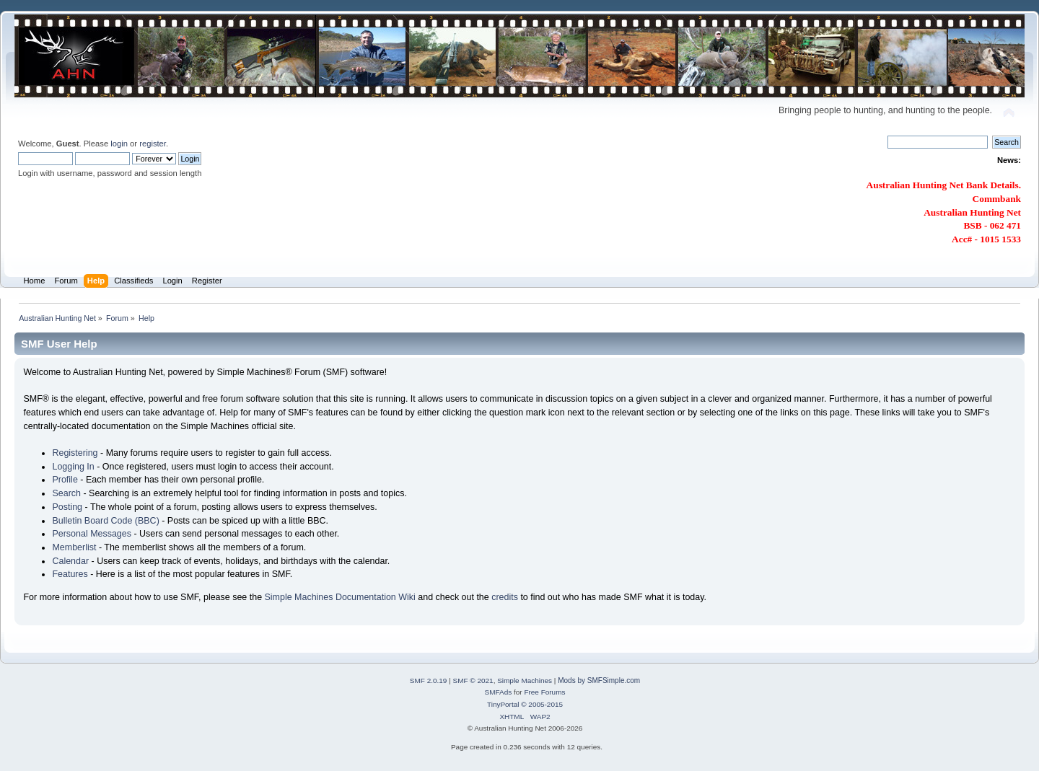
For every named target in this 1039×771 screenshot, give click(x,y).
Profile (64, 480)
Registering (74, 453)
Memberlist (74, 547)
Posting (67, 507)
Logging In (73, 467)
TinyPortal (503, 704)
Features (69, 574)
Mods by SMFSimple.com (599, 680)
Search (66, 493)
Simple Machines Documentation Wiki (340, 597)
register (152, 143)
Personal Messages (91, 534)
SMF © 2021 (473, 680)
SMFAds (498, 692)
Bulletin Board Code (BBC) (105, 521)
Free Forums (544, 692)
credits (504, 597)
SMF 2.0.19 (428, 680)
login (119, 143)
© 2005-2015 (542, 704)
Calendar (70, 561)
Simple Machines (524, 680)
